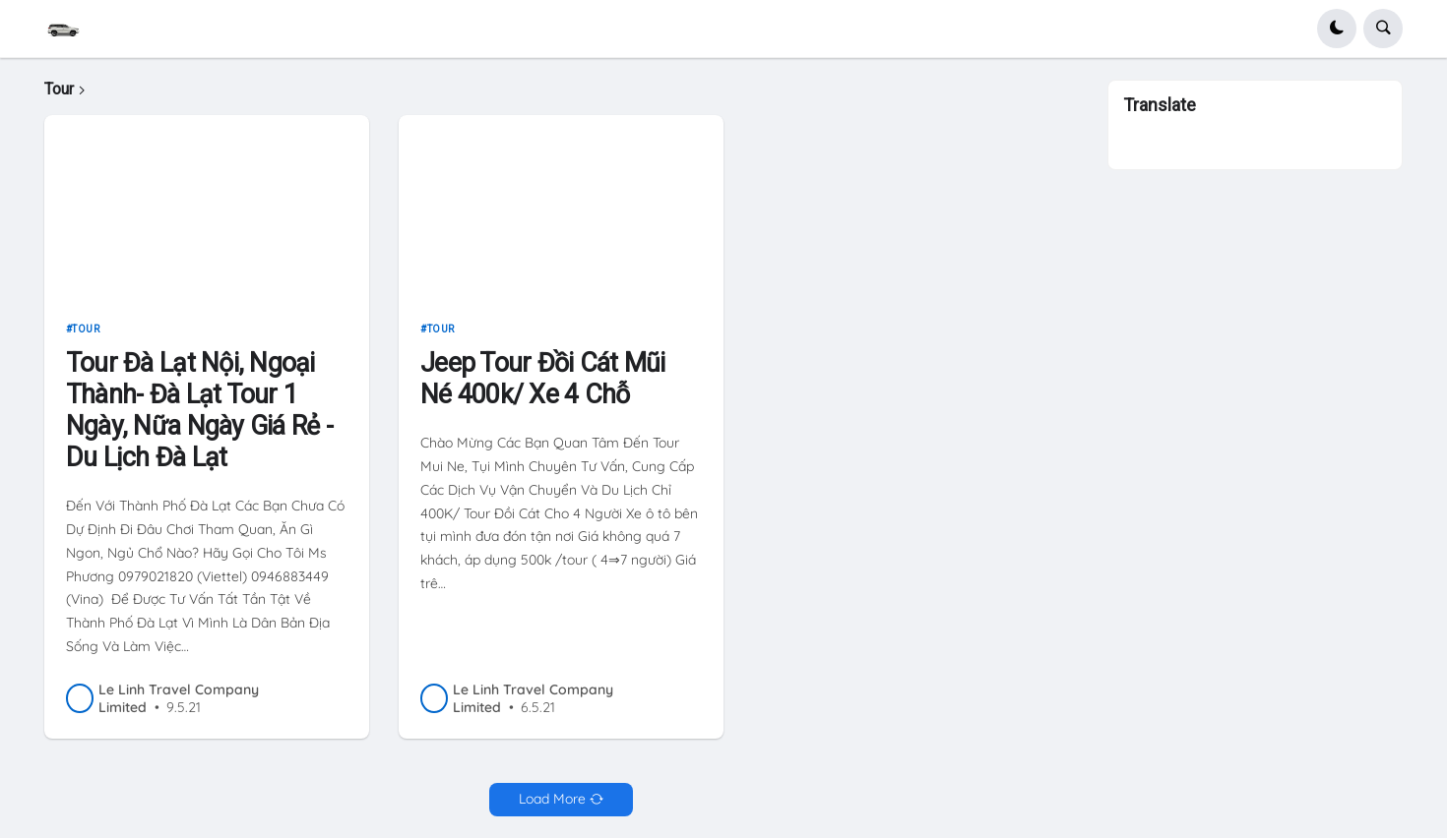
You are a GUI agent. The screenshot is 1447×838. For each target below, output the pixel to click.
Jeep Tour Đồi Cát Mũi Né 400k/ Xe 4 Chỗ (542, 378)
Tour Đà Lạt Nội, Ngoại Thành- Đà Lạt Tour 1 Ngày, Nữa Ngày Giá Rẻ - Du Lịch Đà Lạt (199, 410)
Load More (552, 799)
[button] (1336, 28)
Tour (85, 329)
